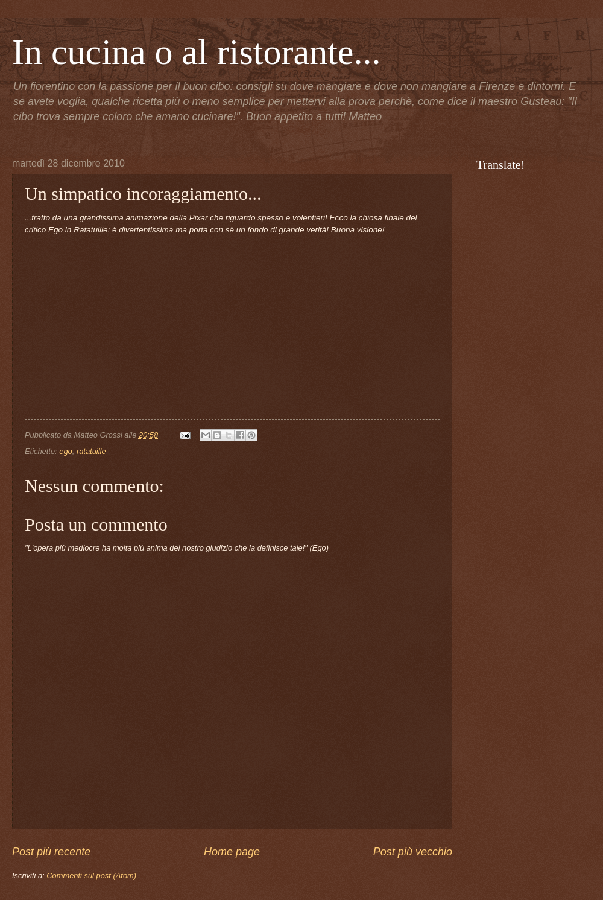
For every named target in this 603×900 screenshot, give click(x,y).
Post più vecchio (412, 852)
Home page (232, 852)
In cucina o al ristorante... (196, 52)
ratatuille (91, 451)
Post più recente (51, 852)
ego (65, 451)
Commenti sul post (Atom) (91, 875)
